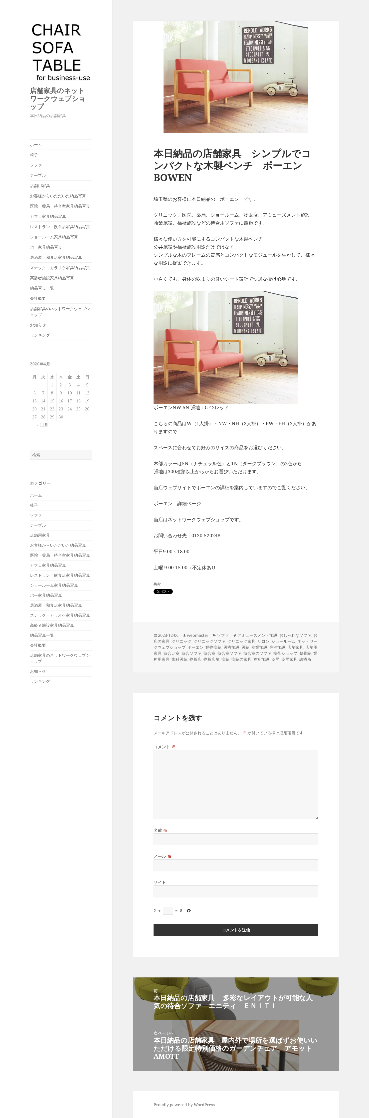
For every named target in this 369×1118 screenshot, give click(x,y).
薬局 (275, 659)
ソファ (36, 165)
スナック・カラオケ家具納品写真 (60, 267)
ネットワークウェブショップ (198, 519)
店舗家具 (295, 647)
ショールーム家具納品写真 (54, 237)
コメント (165, 747)
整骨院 (305, 653)
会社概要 (38, 298)
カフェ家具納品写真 (48, 216)
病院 (225, 659)
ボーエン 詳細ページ (177, 503)
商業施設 (259, 647)
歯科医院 (179, 659)
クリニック (181, 641)
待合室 (209, 653)
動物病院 (213, 647)
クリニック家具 (241, 641)
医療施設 (231, 647)
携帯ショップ (285, 653)
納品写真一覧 (42, 288)
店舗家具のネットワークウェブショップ (58, 98)
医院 (245, 647)
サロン (263, 641)
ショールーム (283, 641)
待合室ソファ (229, 653)
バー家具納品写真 (46, 247)
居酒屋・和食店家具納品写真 (56, 257)
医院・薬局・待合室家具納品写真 (60, 206)
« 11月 (42, 425)
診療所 (305, 659)
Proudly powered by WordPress (184, 1104)
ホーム (36, 144)
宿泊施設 (277, 647)
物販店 (195, 659)
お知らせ (38, 325)
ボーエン (195, 647)
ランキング (40, 335)
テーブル (38, 175)
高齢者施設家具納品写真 (52, 278)
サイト (160, 882)
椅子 (34, 155)
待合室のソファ (257, 653)
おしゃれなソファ (295, 635)
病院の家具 (241, 659)
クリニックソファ (209, 641)
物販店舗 (211, 659)
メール (162, 856)
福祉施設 (261, 659)
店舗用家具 (40, 185)
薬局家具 (289, 659)
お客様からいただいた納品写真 (58, 196)
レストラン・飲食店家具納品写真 (60, 226)
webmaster (197, 635)
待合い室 (172, 653)
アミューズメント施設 (257, 635)
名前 (160, 830)
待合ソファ (191, 653)
